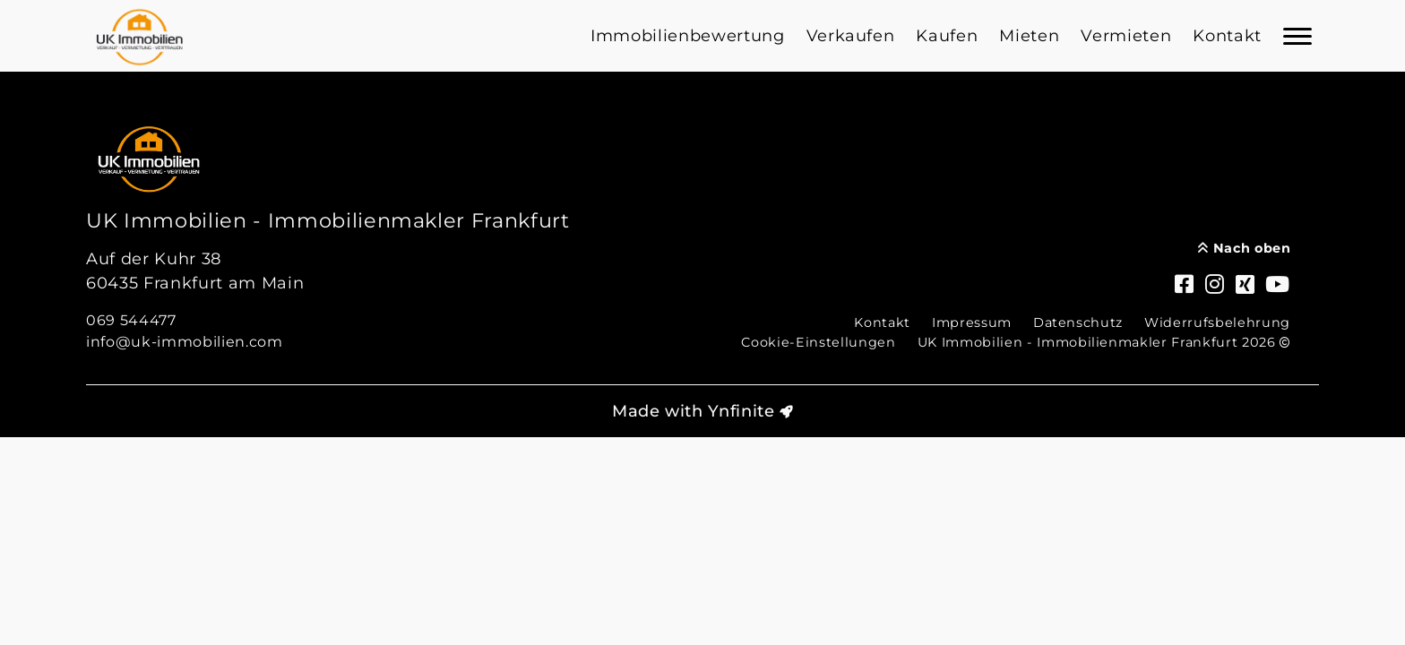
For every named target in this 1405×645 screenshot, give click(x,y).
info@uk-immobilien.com (184, 341)
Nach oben (1244, 248)
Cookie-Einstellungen (818, 342)
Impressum (972, 322)
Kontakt (1227, 36)
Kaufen (947, 36)
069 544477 (131, 320)
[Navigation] (1297, 35)
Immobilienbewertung (687, 36)
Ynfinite (741, 411)
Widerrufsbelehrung (1217, 322)
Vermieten (1126, 36)
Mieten (1029, 36)
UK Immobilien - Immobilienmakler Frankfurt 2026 (1104, 342)
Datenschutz (1078, 322)
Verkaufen (850, 36)
